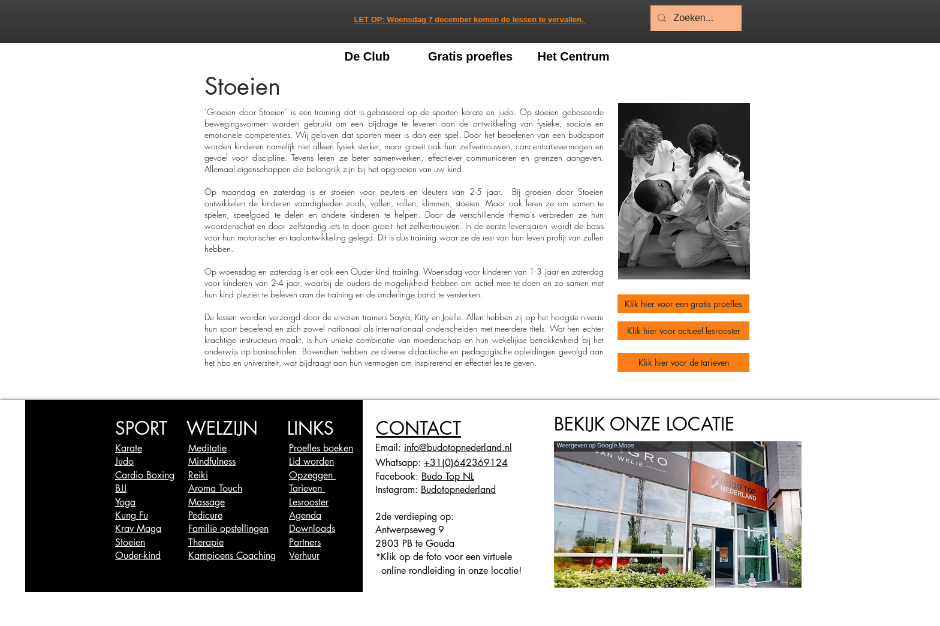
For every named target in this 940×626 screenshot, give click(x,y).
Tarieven (307, 488)
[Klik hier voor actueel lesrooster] (683, 330)
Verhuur (304, 555)
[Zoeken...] (694, 18)
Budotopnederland (458, 489)
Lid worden (311, 461)
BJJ (120, 488)
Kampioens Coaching (232, 555)
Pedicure (205, 515)
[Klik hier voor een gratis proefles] (683, 303)
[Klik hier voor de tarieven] (683, 362)
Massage (206, 502)
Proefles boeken (321, 448)
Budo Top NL (447, 476)
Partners (305, 542)
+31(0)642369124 (466, 462)
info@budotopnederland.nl (458, 447)
